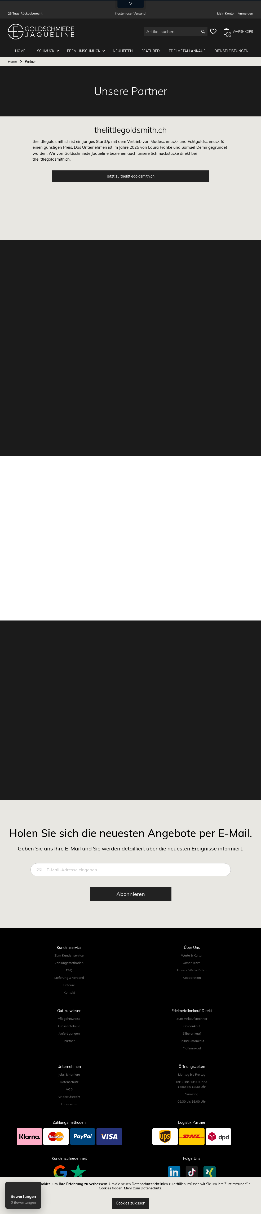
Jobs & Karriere (69, 1074)
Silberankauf (192, 1033)
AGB (69, 1089)
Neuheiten (123, 51)
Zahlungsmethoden (69, 963)
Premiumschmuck (84, 51)
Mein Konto (225, 13)
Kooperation (192, 978)
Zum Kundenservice (69, 955)
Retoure (69, 985)
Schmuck (46, 51)
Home (13, 62)
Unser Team (192, 963)
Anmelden (245, 13)
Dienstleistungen (231, 51)
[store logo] (41, 31)
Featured (150, 51)
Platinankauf (192, 1048)
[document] (130, 1195)
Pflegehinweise (69, 1019)
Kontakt (69, 992)
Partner (69, 1041)
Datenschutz (69, 1082)
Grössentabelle (69, 1026)
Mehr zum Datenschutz (142, 1188)
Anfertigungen (69, 1033)
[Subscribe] (130, 894)
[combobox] (175, 31)
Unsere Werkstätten (191, 970)
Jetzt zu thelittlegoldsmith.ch (130, 176)
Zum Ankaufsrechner (191, 1019)
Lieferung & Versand (69, 978)
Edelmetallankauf (187, 51)
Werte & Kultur (191, 955)
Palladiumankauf (191, 1041)
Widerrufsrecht (69, 1097)
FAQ (69, 970)
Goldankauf (191, 1026)
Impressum (69, 1104)
